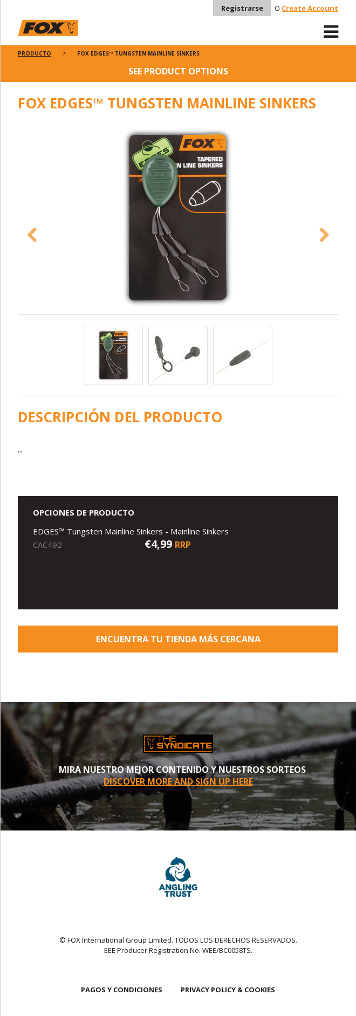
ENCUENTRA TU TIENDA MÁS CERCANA (178, 639)
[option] (178, 218)
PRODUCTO (34, 53)
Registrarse (242, 8)
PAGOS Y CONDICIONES (121, 989)
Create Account (310, 8)
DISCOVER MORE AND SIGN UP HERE (178, 781)
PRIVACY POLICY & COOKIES (228, 989)
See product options (178, 71)
